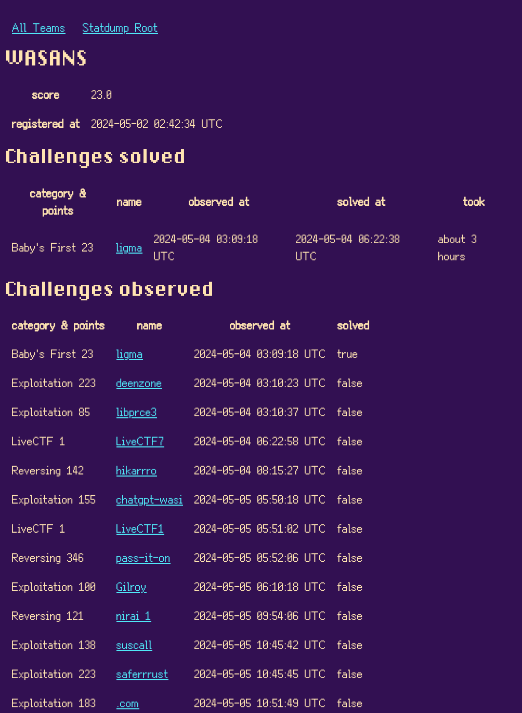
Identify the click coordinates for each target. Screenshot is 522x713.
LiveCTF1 (140, 527)
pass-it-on (143, 556)
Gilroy (131, 586)
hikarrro (136, 469)
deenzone (139, 382)
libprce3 (136, 411)
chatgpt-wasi (149, 498)
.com (127, 702)
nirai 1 (133, 615)
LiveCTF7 (140, 440)
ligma (129, 246)
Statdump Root (120, 26)
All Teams (39, 26)
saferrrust (142, 673)
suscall (134, 644)
